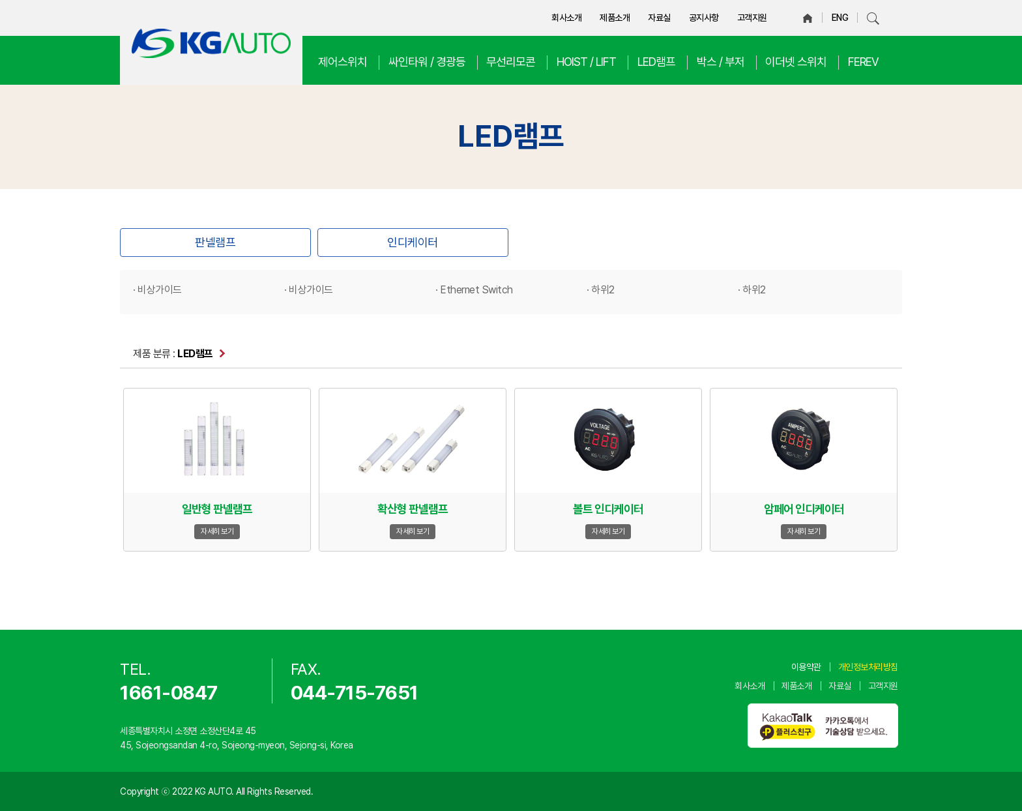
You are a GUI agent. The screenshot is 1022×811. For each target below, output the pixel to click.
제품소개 (615, 17)
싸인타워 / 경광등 (426, 61)
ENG (840, 17)
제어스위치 (342, 61)
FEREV (863, 61)
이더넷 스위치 (795, 61)
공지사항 (704, 17)
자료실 (659, 17)
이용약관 (806, 666)
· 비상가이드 (157, 290)
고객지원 (752, 17)
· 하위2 (601, 290)
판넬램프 (215, 242)
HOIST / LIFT (586, 61)
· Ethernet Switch (474, 290)
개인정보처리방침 (868, 666)
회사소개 (566, 17)
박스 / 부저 (720, 61)
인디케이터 (412, 242)
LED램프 (656, 61)
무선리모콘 (510, 61)
